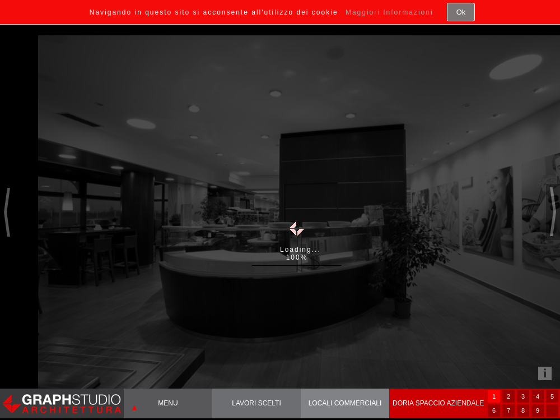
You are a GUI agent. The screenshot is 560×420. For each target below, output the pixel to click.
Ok (461, 12)
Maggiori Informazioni (389, 12)
